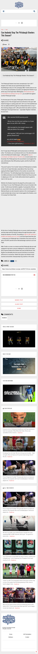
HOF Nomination (27, 634)
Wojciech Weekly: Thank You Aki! (17, 576)
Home (2, 29)
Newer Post (19, 300)
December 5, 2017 (29, 143)
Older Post (19, 304)
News (7, 29)
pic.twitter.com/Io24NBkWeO (15, 141)
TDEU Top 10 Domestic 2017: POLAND (19, 553)
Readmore (20, 432)
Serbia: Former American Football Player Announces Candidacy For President (17, 526)
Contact (27, 637)
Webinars (11, 637)
